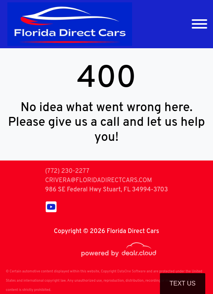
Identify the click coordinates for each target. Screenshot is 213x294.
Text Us (183, 283)
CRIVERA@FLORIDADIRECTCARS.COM (98, 180)
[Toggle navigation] (199, 24)
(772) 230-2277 (67, 171)
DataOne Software (131, 271)
